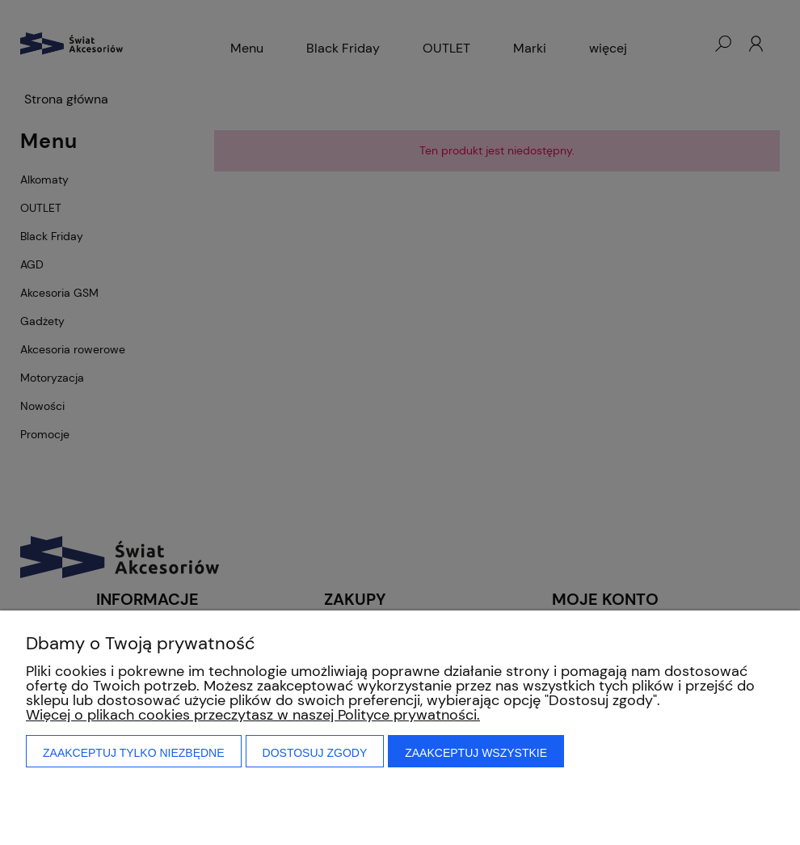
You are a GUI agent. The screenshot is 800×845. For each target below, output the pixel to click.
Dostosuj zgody (315, 752)
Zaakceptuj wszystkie (476, 752)
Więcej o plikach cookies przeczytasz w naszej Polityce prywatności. (253, 715)
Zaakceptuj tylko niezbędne (134, 752)
